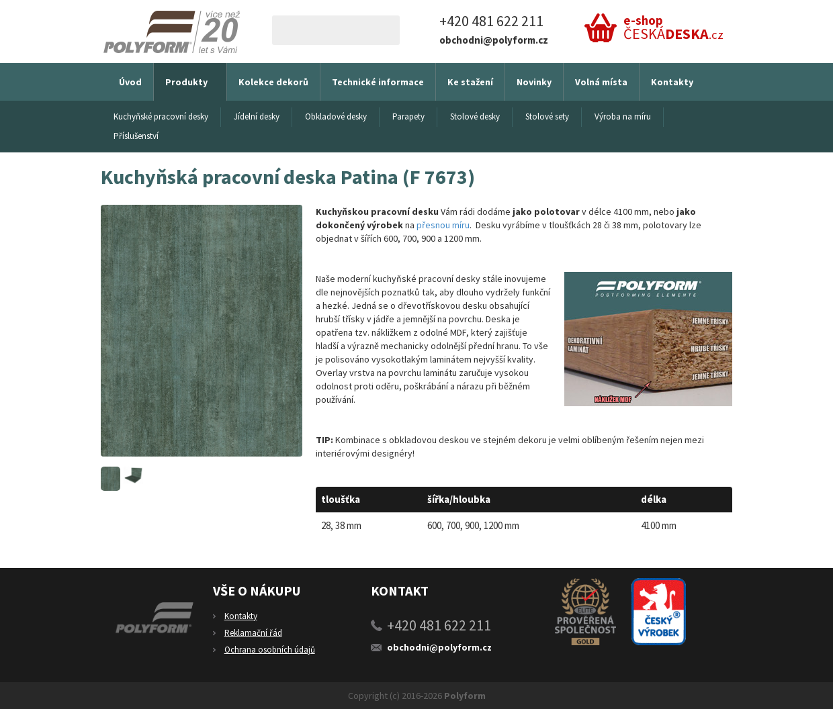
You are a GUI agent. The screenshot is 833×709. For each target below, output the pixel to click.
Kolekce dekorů (273, 82)
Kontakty (672, 82)
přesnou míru (443, 225)
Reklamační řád (253, 633)
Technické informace (378, 82)
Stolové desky (475, 116)
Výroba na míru (623, 116)
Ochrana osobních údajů (269, 649)
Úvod (130, 82)
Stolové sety (547, 116)
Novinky (534, 82)
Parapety (408, 116)
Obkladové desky (336, 116)
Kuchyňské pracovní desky (161, 116)
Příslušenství (136, 136)
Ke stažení (470, 82)
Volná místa (601, 82)
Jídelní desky (256, 116)
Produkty (186, 82)
